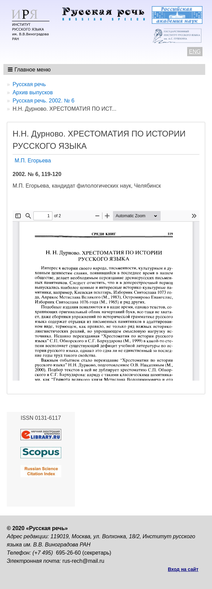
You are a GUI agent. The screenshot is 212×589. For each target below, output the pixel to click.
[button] (29, 69)
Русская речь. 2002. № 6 (44, 101)
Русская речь (29, 84)
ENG (195, 51)
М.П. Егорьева (33, 160)
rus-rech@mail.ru (83, 561)
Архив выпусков (33, 92)
